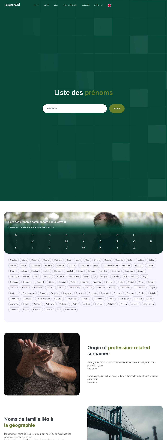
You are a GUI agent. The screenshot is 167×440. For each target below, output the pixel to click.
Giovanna (14, 279)
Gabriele (58, 257)
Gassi (95, 262)
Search (116, 108)
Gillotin (134, 273)
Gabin (24, 257)
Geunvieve (74, 273)
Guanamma (99, 295)
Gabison (35, 257)
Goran (49, 284)
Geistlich (69, 268)
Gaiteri (130, 257)
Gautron (46, 268)
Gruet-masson (43, 295)
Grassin (43, 290)
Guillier (76, 301)
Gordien (60, 284)
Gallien (151, 257)
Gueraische (124, 295)
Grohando (27, 295)
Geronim (47, 273)
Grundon (58, 295)
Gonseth (14, 284)
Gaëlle (97, 257)
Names (61, 5)
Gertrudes (60, 273)
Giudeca (84, 279)
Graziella (54, 290)
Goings (131, 279)
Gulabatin (112, 301)
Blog (72, 5)
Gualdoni (85, 295)
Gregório (105, 290)
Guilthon (86, 301)
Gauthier (23, 268)
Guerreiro (137, 295)
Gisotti (73, 279)
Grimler (153, 290)
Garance (60, 262)
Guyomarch (148, 301)
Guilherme (50, 301)
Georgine (129, 268)
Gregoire (80, 290)
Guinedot (99, 301)
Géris (36, 273)
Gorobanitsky (74, 284)
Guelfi (111, 295)
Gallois (13, 262)
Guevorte (14, 301)
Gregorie (92, 290)
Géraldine (14, 273)
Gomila (151, 279)
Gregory (130, 290)
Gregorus (118, 290)
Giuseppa (97, 279)
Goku (141, 279)
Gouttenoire (140, 284)
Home (50, 5)
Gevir (86, 273)
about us (106, 5)
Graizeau (14, 290)
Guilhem (37, 301)
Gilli (125, 273)
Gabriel (46, 257)
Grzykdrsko (72, 295)
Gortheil (88, 284)
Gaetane (119, 257)
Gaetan (107, 257)
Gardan (72, 262)
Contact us (121, 5)
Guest (149, 295)
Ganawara (35, 262)
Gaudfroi (138, 262)
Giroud (51, 279)
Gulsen (124, 301)
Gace (78, 257)
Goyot (152, 284)
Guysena (37, 307)
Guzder (49, 307)
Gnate (120, 279)
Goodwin (38, 284)
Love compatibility (88, 5)
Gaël (87, 257)
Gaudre (150, 262)
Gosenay (101, 284)
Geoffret (103, 268)
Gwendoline (70, 307)
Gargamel (84, 262)
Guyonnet (14, 307)
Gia (94, 273)
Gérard (26, 273)
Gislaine (62, 279)
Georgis (141, 268)
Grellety (142, 290)
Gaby (68, 257)
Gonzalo (26, 284)
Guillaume (63, 301)
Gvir (59, 307)
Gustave (135, 301)
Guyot (26, 307)
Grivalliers (14, 295)
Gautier (35, 268)
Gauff (12, 268)
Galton (23, 262)
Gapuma (48, 262)
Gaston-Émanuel (110, 262)
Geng (80, 268)
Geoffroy (116, 268)
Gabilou (13, 257)
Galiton (141, 257)
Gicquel (104, 273)
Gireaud (40, 279)
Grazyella (67, 290)
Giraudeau (27, 279)
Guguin (26, 301)
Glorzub (109, 279)
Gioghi (144, 273)
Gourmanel (125, 284)
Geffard (57, 268)
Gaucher (126, 262)
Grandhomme (29, 290)
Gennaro (91, 268)
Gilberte (115, 273)
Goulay (112, 284)
